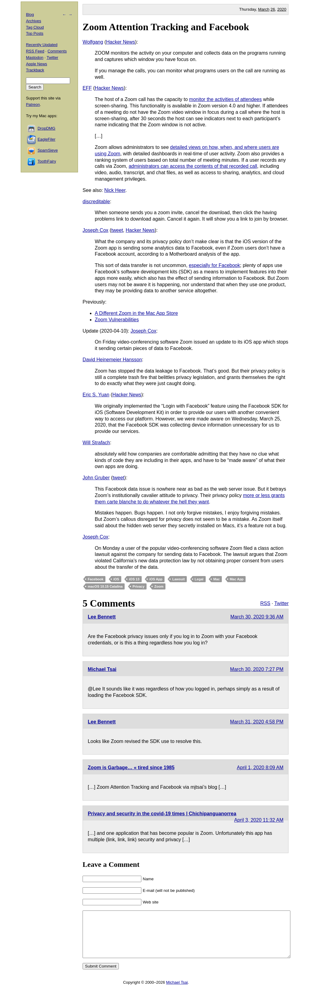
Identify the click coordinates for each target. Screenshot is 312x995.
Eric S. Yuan (96, 394)
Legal (199, 579)
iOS (116, 579)
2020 (281, 9)
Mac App (236, 579)
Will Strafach (96, 442)
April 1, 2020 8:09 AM (260, 767)
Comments (57, 51)
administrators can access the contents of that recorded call (193, 166)
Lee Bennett (102, 616)
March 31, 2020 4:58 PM (256, 721)
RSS (265, 603)
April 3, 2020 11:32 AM (258, 820)
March (263, 9)
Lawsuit (178, 579)
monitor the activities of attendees (225, 99)
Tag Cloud (35, 27)
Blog (30, 14)
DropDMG (46, 128)
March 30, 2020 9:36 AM (256, 616)
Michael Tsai (102, 669)
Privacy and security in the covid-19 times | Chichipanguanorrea (162, 813)
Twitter (281, 603)
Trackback (35, 70)
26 (273, 9)
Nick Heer (114, 190)
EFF (87, 88)
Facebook (95, 579)
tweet (117, 230)
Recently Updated (41, 44)
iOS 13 (134, 579)
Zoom (158, 586)
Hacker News (120, 42)
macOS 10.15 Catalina (105, 586)
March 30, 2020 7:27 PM (256, 669)
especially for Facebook (214, 265)
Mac (216, 579)
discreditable (96, 201)
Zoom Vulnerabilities (117, 319)
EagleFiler (46, 139)
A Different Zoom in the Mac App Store (136, 313)
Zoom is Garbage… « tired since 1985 (131, 767)
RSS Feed (35, 51)
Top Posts (34, 33)
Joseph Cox (95, 230)
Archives (33, 21)
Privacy (138, 586)
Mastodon (34, 57)
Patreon (33, 104)
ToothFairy (46, 161)
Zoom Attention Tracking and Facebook (166, 26)
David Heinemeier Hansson (112, 359)
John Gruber (96, 477)
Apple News (36, 64)
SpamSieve (47, 150)
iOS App (155, 579)
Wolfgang (93, 42)
